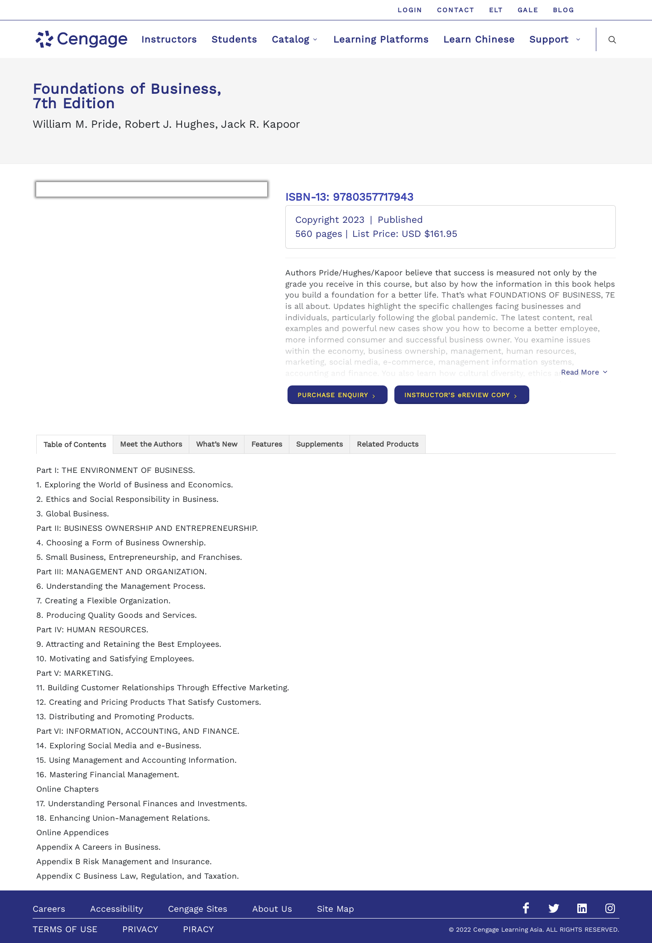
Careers (49, 909)
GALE (528, 10)
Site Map (335, 909)
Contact (456, 10)
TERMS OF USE (65, 929)
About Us (272, 909)
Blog (563, 10)
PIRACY (198, 929)
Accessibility (116, 909)
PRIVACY (140, 929)
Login (410, 10)
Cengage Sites (197, 909)
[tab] (74, 444)
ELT (496, 10)
